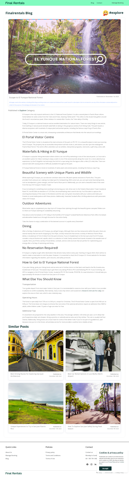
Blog (92, 3)
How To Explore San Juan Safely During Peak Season (85, 427)
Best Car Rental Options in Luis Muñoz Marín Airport (85, 375)
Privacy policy (50, 452)
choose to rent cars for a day (91, 291)
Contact (99, 3)
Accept (105, 468)
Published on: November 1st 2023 (107, 97)
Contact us (89, 452)
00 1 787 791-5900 (92, 459)
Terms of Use (50, 459)
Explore (23, 110)
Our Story (99, 472)
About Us (9, 452)
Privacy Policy (119, 472)
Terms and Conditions (53, 455)
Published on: (55, 375)
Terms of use (109, 472)
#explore (116, 13)
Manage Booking (117, 3)
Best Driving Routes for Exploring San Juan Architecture (27, 375)
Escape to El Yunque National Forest (26, 97)
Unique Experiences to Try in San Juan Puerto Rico (28, 427)
